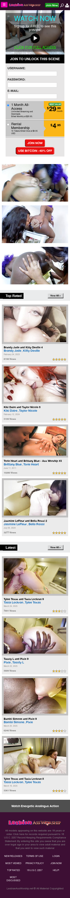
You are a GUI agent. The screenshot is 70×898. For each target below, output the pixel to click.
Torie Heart (31, 464)
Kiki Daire (10, 410)
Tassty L (18, 662)
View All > (55, 295)
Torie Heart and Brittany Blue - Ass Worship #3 (33, 460)
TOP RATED (13, 870)
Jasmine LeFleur (15, 524)
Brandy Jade (12, 350)
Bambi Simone (14, 722)
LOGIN (56, 856)
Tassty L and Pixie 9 (16, 658)
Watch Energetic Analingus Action (35, 806)
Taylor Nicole (28, 410)
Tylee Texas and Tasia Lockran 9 (24, 599)
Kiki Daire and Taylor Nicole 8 (22, 407)
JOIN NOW (56, 863)
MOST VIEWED (13, 863)
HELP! (56, 870)
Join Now (52, 5)
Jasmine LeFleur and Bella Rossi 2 (25, 520)
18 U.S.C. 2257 (34, 870)
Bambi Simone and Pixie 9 (20, 718)
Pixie (7, 662)
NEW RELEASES (13, 856)
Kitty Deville (31, 350)
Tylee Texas (33, 602)
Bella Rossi (36, 524)
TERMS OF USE (34, 856)
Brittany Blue (13, 464)
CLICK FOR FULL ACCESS (35, 47)
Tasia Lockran (13, 602)
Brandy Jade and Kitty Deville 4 (23, 347)
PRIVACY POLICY (35, 863)
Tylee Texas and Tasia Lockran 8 (24, 778)
